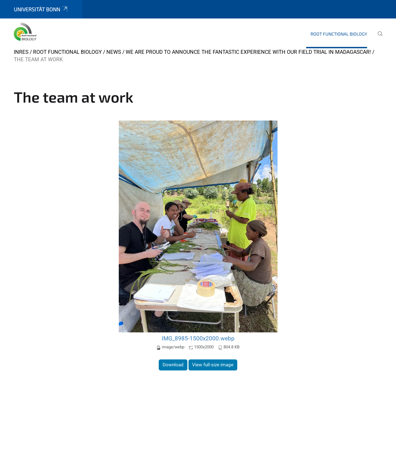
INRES (21, 52)
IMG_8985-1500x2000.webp (198, 338)
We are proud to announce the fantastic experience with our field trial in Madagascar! (248, 52)
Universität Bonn (41, 9)
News (113, 52)
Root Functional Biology (339, 33)
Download (173, 364)
